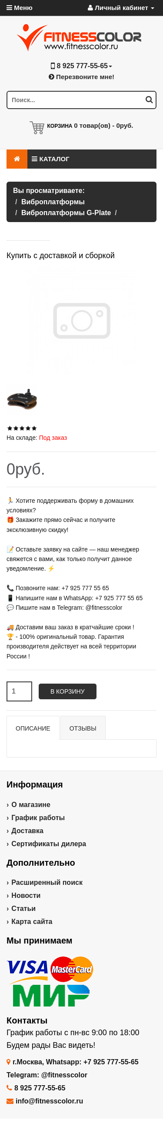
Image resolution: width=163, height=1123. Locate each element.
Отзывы (83, 728)
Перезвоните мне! (81, 76)
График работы (38, 817)
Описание (33, 728)
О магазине (30, 804)
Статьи (23, 908)
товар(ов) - (103, 125)
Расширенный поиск (47, 882)
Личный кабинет (121, 7)
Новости (25, 895)
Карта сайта (31, 921)
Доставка (27, 830)
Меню (20, 7)
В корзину (67, 691)
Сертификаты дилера (48, 843)
